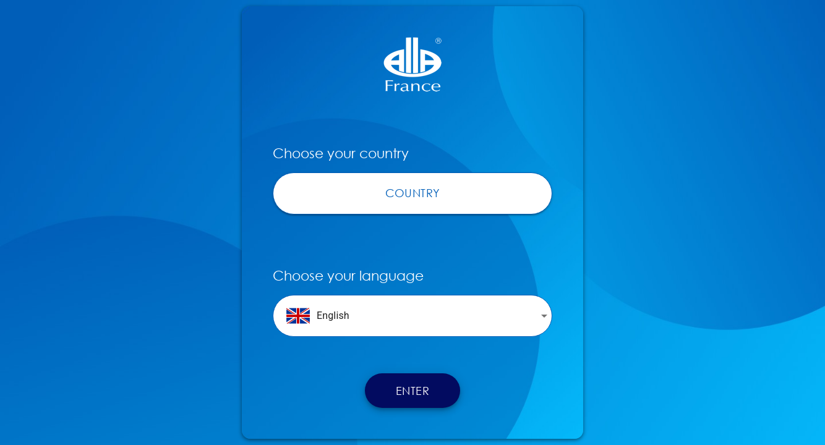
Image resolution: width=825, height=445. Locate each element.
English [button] (317, 315)
